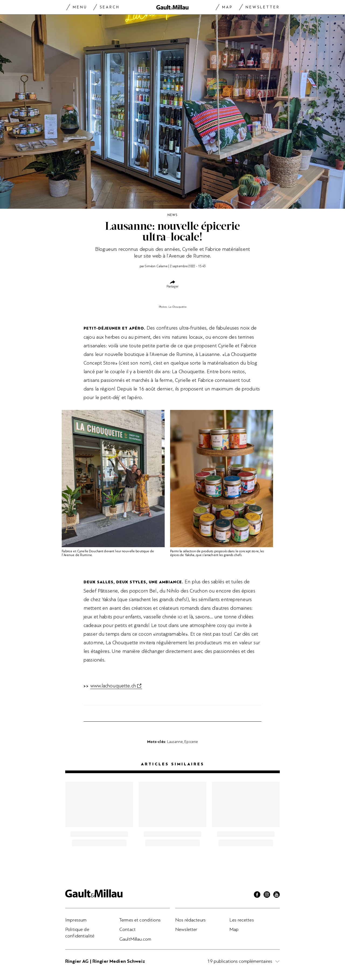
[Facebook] (257, 895)
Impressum (76, 920)
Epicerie (191, 741)
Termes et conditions (140, 920)
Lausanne (175, 741)
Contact (127, 929)
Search (110, 7)
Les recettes (241, 920)
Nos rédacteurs (190, 920)
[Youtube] (276, 895)
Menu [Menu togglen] (80, 7)
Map (227, 7)
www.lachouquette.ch (113, 686)
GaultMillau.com (135, 939)
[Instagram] (267, 895)
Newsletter (263, 7)
